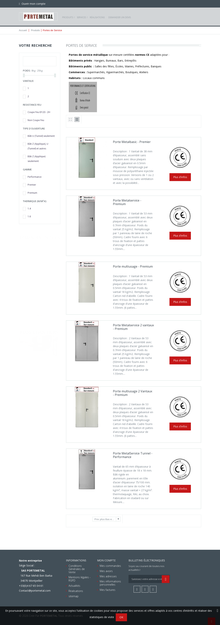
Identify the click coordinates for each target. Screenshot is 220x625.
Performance (35, 176)
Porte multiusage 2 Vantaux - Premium (132, 393)
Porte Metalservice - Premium (127, 202)
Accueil (23, 30)
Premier (32, 184)
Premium (32, 192)
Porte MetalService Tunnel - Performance (132, 455)
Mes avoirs (106, 571)
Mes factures (107, 590)
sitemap (74, 596)
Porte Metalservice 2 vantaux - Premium (133, 327)
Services (81, 16)
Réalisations (97, 16)
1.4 (29, 208)
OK (121, 617)
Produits (67, 16)
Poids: (27, 70)
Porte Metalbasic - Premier (132, 142)
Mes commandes (110, 566)
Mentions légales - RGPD (80, 578)
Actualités (74, 585)
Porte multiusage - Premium (133, 266)
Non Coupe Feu (36, 120)
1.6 (29, 216)
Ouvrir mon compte (33, 3)
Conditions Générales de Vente (77, 569)
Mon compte (106, 560)
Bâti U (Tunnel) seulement (41, 136)
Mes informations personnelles (110, 583)
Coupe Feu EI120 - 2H (39, 112)
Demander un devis (119, 16)
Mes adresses (108, 576)
